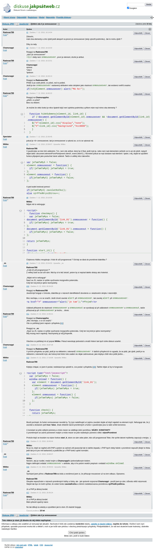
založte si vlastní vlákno (101, 524)
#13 (27, 358)
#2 (27, 48)
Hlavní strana (9, 17)
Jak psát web (21, 545)
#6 (27, 137)
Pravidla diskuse (63, 17)
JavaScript (24, 24)
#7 (27, 144)
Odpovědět (21, 17)
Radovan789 (8, 32)
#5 (27, 93)
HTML (30, 545)
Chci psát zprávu (77, 532)
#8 (27, 198)
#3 (27, 61)
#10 (27, 286)
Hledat (41, 17)
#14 (27, 441)
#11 (27, 314)
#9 (27, 263)
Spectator (7, 137)
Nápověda (50, 17)
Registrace (32, 17)
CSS (41, 545)
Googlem (132, 8)
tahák (36, 545)
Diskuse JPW (8, 24)
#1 (27, 32)
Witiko (6, 144)
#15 (27, 454)
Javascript (48, 545)
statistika (19, 547)
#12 (27, 345)
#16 (27, 467)
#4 (27, 76)
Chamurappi (8, 48)
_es (4, 263)
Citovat (147, 33)
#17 (27, 493)
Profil (5, 35)
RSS (59, 24)
